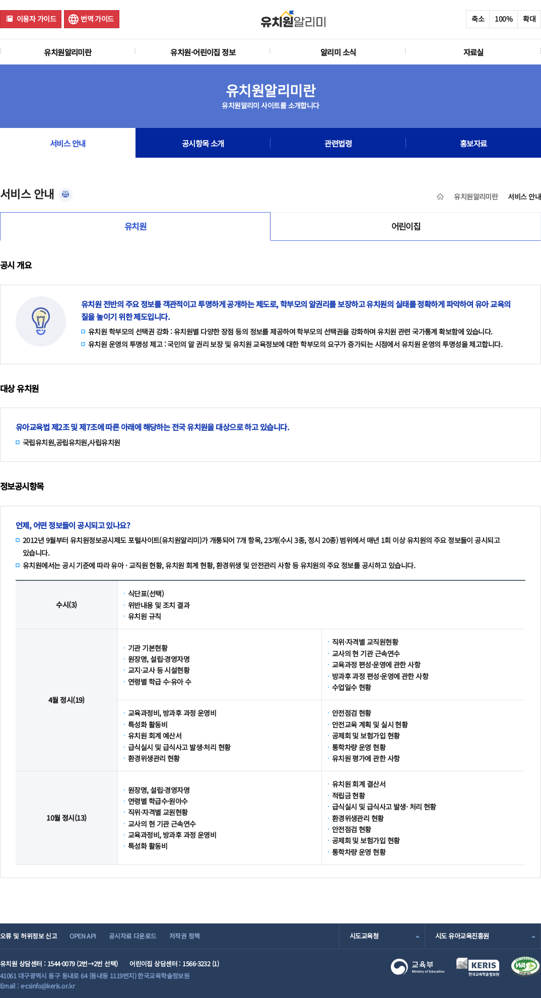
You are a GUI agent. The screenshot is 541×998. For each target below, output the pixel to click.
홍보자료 (473, 143)
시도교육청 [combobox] (364, 936)
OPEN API (83, 936)
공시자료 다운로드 (133, 936)
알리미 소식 (338, 51)
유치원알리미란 (67, 51)
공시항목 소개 (203, 143)
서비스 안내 (68, 143)
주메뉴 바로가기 (0, 0)
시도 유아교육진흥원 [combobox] (462, 936)
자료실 (473, 51)
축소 (477, 19)
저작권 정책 (184, 936)
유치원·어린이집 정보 (202, 51)
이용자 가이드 (36, 19)
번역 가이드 (97, 19)
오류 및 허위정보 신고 (28, 936)
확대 (529, 19)
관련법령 (338, 143)
